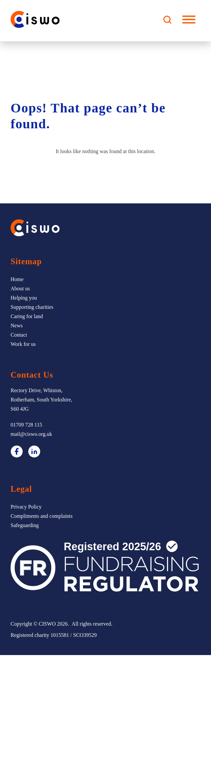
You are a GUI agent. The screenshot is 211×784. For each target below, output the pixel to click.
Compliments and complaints (42, 516)
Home (17, 279)
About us (20, 288)
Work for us (23, 344)
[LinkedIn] (34, 453)
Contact (19, 335)
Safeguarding (25, 525)
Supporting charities (32, 307)
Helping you (24, 298)
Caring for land (27, 316)
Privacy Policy (26, 507)
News (16, 325)
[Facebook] (17, 453)
